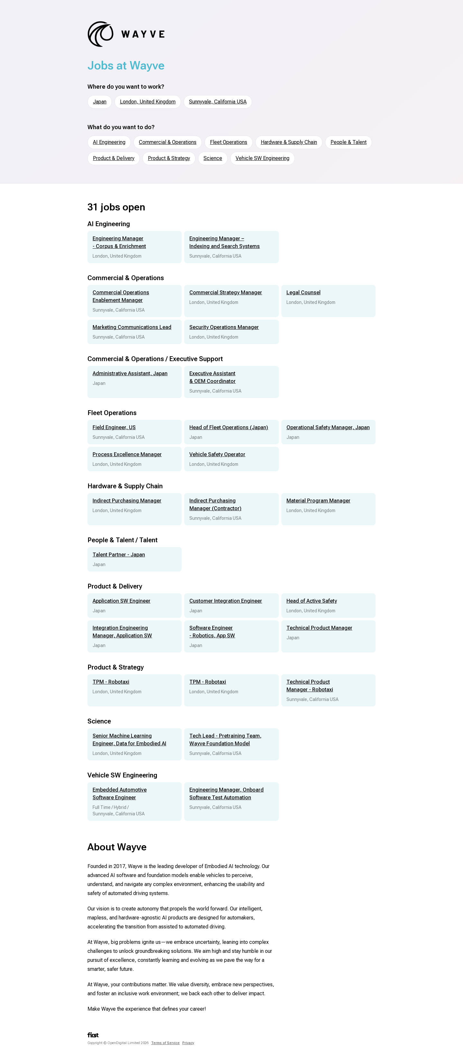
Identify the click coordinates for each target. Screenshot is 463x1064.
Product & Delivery (113, 158)
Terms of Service (165, 1043)
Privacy (188, 1043)
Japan (99, 102)
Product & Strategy (169, 158)
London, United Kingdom (148, 102)
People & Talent (349, 142)
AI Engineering (109, 142)
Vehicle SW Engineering (262, 158)
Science (213, 158)
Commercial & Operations (167, 142)
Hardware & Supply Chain (289, 142)
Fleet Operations (228, 142)
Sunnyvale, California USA (218, 102)
